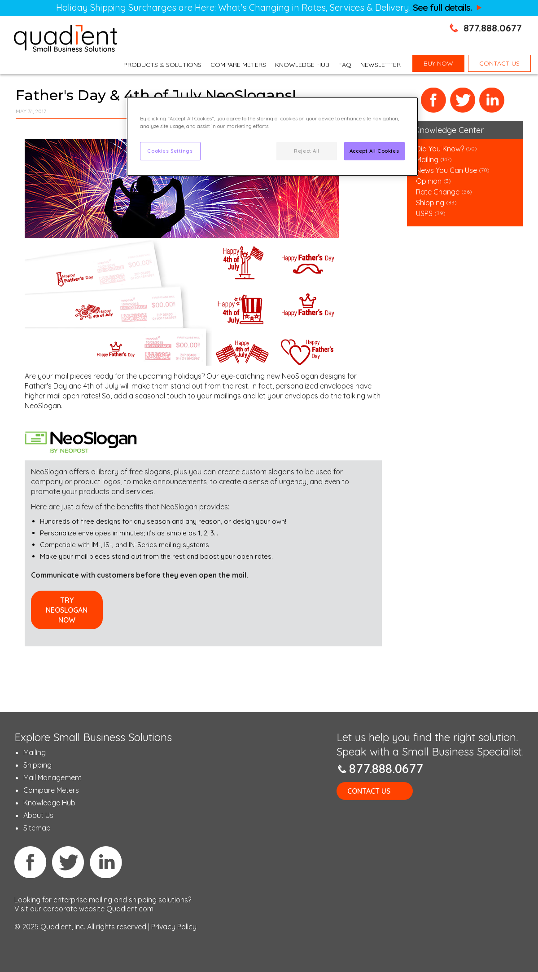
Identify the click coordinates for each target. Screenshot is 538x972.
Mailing (428, 159)
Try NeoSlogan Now (66, 610)
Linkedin (106, 862)
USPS (424, 213)
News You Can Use (446, 170)
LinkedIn (492, 100)
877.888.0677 (493, 28)
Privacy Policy (174, 926)
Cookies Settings (169, 151)
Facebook (433, 100)
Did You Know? (440, 148)
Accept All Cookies (374, 151)
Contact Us (368, 790)
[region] (272, 136)
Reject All (306, 151)
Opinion (429, 181)
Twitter (463, 100)
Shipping (431, 202)
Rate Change (437, 191)
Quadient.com (129, 908)
